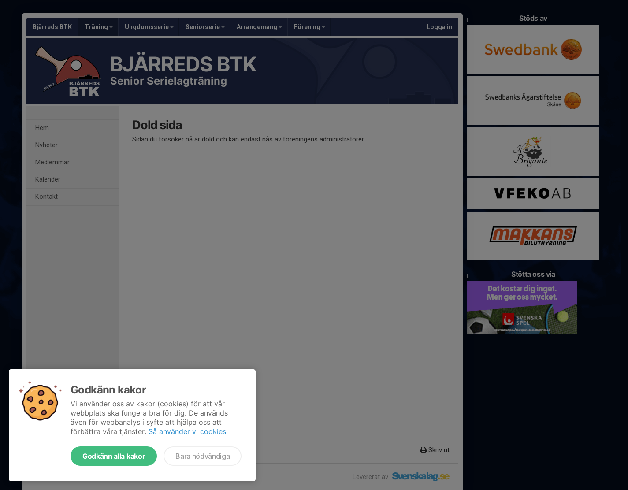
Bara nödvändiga (202, 456)
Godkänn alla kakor (113, 456)
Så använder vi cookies (187, 431)
